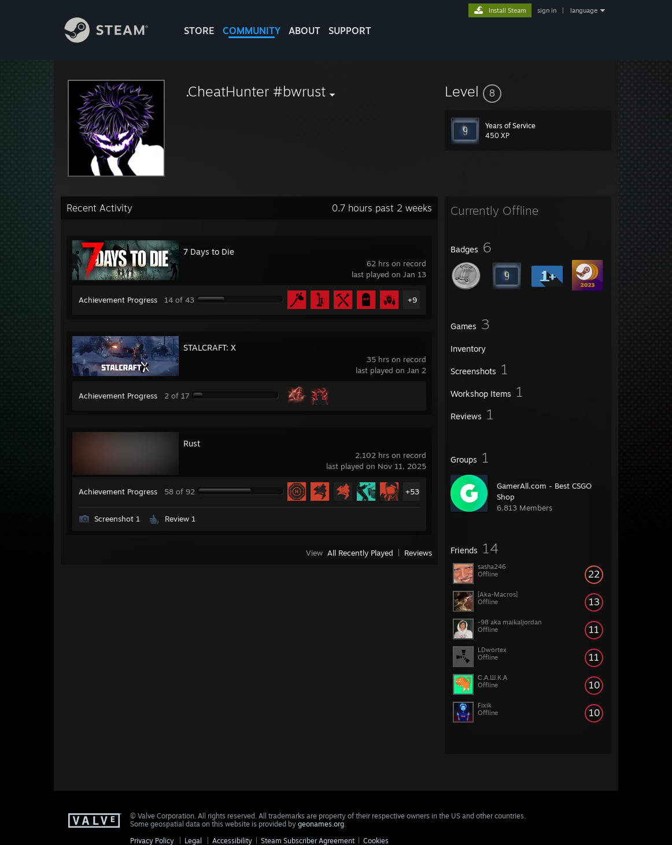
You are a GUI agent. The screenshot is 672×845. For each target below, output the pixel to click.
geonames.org (321, 824)
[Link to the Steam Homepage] (115, 39)
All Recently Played (360, 552)
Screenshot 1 (117, 518)
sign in (546, 10)
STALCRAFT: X (209, 347)
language (583, 10)
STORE (199, 30)
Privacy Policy (152, 840)
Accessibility (232, 840)
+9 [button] (412, 299)
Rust (191, 443)
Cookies (376, 840)
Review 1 (180, 518)
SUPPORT (349, 30)
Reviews (418, 552)
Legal (193, 840)
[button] (528, 91)
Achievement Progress (118, 299)
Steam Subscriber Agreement (308, 840)
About (304, 30)
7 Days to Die (208, 251)
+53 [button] (412, 491)
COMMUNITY (251, 30)
